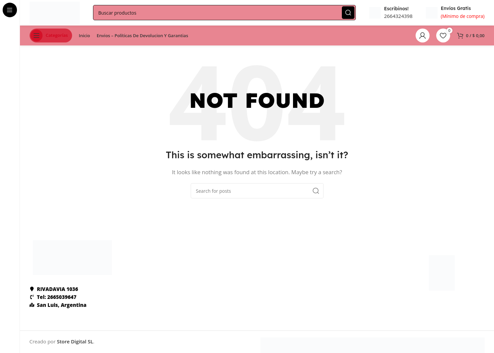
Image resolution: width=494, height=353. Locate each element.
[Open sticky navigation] (51, 36)
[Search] (225, 13)
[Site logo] (56, 12)
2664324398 (398, 16)
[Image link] (72, 258)
